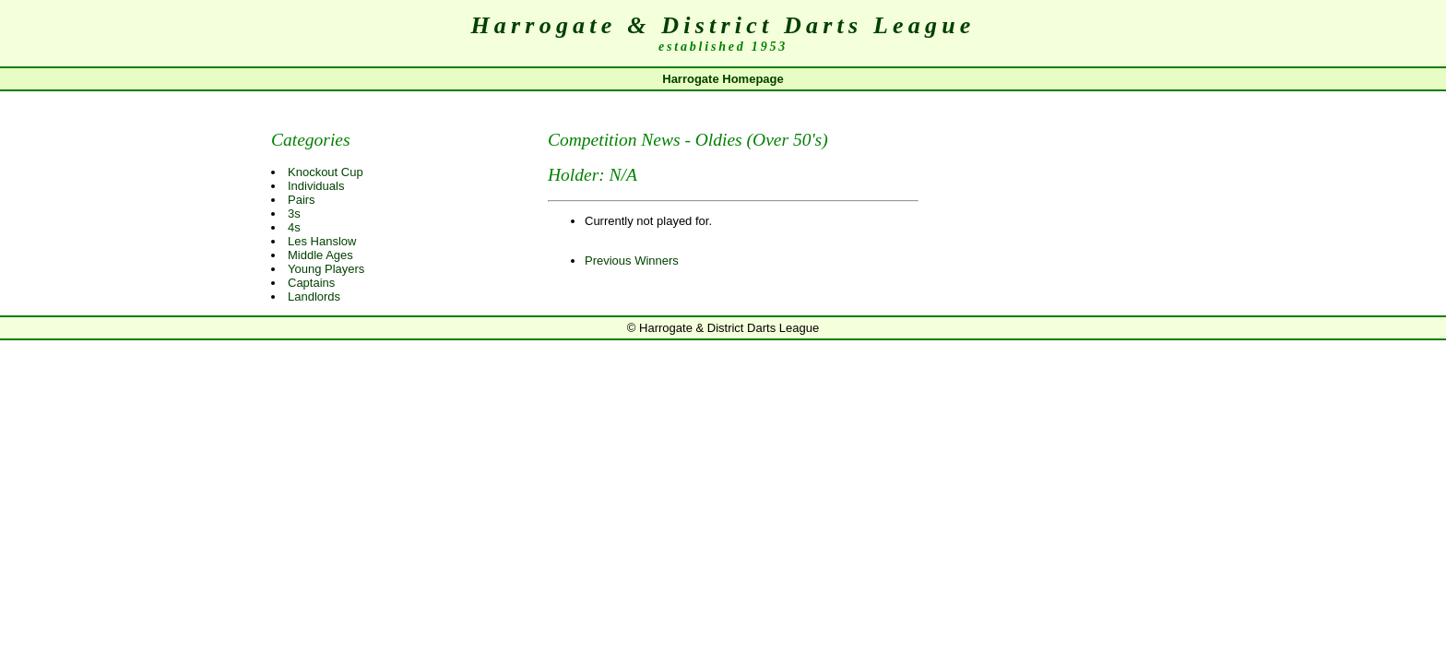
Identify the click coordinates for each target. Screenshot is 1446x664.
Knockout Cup (325, 172)
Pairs (301, 200)
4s (294, 227)
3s (294, 213)
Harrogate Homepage (722, 79)
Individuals (316, 186)
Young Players (326, 269)
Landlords (314, 296)
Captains (311, 283)
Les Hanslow (322, 241)
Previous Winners (632, 260)
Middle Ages (320, 255)
